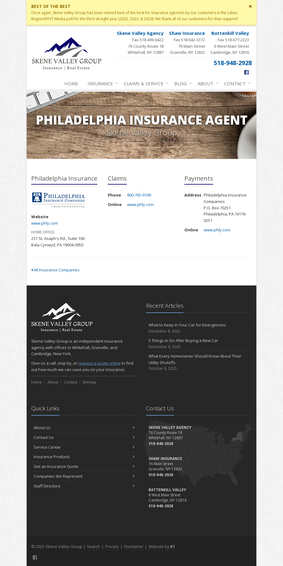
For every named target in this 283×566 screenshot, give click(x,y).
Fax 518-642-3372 (187, 43)
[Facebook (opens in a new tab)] (246, 72)
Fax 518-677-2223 (229, 43)
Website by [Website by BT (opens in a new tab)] (162, 546)
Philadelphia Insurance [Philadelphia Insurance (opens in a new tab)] (58, 200)
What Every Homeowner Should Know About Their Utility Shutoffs (199, 362)
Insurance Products (84, 456)
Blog (181, 83)
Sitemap (89, 382)
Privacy (112, 546)
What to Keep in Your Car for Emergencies (199, 328)
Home (71, 83)
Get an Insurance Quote (84, 466)
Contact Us (84, 437)
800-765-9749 (139, 195)
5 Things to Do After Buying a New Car (199, 344)
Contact (236, 83)
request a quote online (99, 363)
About (207, 83)
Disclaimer (133, 546)
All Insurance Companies (55, 270)
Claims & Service (145, 83)
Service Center (84, 447)
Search (93, 546)
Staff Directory (84, 486)
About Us (84, 427)
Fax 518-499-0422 (140, 43)
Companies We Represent (84, 476)
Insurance (101, 83)
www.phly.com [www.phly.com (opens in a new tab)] (44, 223)
